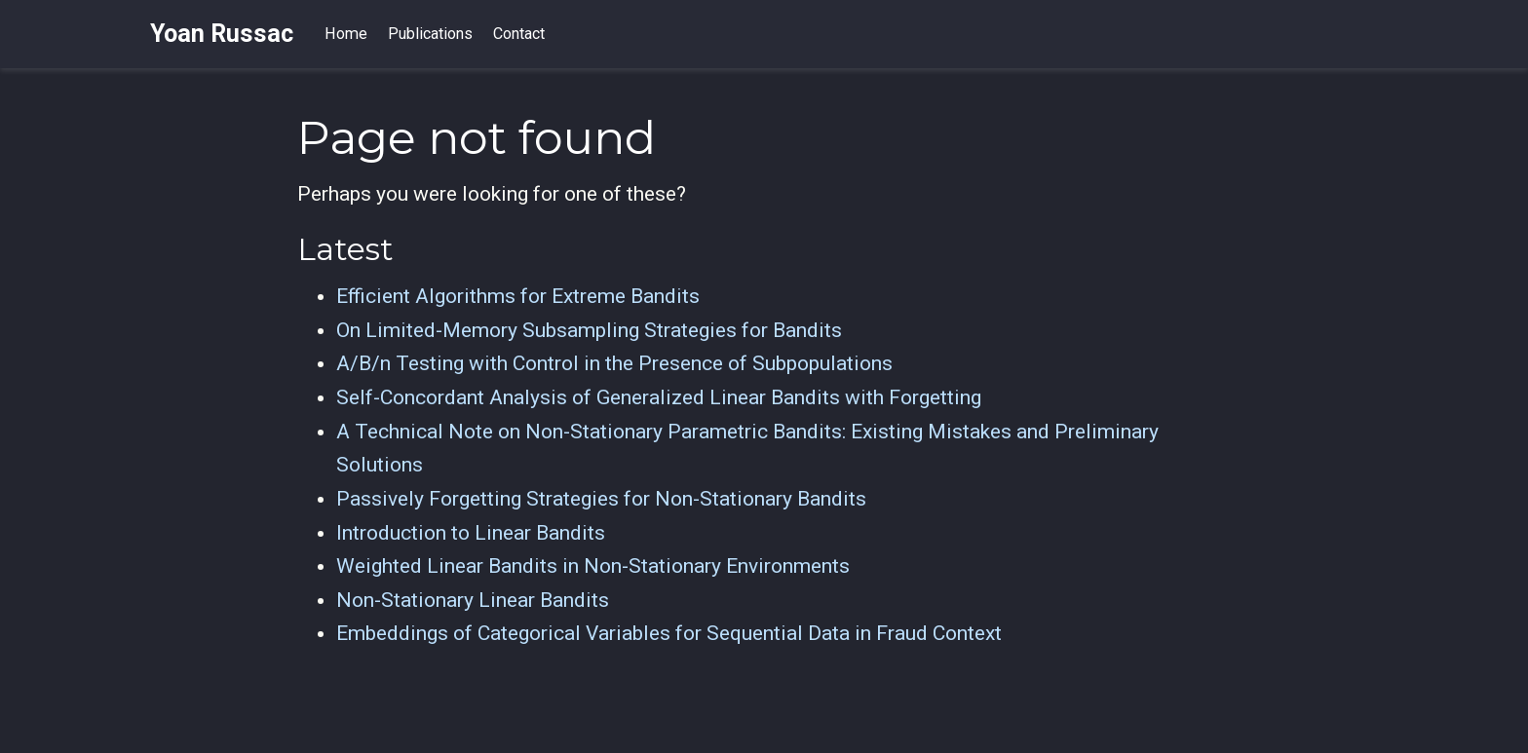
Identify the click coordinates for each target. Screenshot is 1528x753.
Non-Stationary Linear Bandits (472, 600)
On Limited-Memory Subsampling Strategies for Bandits (589, 330)
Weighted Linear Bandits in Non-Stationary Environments (593, 566)
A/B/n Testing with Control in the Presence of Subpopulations (614, 363)
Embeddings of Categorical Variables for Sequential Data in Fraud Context (669, 633)
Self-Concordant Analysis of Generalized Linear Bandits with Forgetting (658, 397)
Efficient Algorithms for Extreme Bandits (518, 296)
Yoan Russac (221, 33)
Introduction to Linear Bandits (470, 533)
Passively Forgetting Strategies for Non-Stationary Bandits (601, 498)
